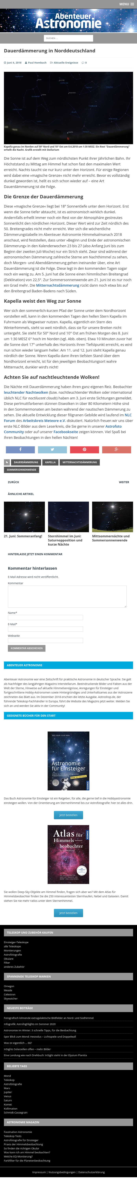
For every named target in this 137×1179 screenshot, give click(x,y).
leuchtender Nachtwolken (26, 392)
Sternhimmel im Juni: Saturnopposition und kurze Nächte (65, 540)
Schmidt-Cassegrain (15, 1112)
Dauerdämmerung (26, 462)
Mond (7, 1076)
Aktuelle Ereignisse (66, 62)
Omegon (9, 986)
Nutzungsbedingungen (62, 1172)
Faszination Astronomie (18, 1132)
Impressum (39, 1172)
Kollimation (11, 1108)
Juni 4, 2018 (14, 62)
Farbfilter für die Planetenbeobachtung (27, 1160)
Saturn (8, 1100)
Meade (8, 990)
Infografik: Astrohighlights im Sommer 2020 (30, 1024)
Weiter (124, 482)
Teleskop (9, 1080)
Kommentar (15, 583)
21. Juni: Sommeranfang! (23, 536)
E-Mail (12, 624)
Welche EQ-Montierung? (18, 1156)
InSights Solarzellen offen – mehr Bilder (27, 1049)
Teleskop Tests (12, 1136)
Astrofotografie (13, 954)
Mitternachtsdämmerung (57, 285)
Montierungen (12, 950)
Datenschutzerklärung (91, 1172)
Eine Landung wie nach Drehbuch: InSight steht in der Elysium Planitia (45, 1055)
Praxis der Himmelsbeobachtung (23, 1144)
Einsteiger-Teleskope (16, 942)
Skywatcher (11, 998)
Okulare (8, 958)
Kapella (50, 462)
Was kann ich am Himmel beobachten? (27, 1152)
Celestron (9, 994)
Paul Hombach (37, 62)
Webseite (14, 636)
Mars (7, 1088)
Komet (8, 1104)
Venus (7, 1096)
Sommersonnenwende (21, 469)
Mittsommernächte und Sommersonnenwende (111, 538)
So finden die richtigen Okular (21, 1148)
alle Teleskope (12, 946)
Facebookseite (66, 431)
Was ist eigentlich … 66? (18, 1043)
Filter (7, 962)
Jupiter (8, 1092)
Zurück (13, 482)
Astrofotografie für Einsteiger (21, 1140)
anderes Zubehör (14, 967)
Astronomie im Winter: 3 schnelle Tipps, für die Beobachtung (40, 1030)
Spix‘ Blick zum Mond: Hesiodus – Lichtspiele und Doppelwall (40, 1036)
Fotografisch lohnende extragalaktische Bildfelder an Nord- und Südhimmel (49, 1018)
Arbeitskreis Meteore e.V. (44, 420)
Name (12, 613)
